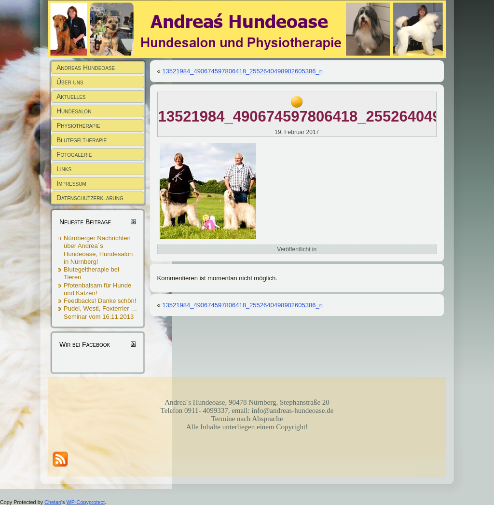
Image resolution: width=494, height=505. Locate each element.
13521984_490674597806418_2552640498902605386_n (242, 71)
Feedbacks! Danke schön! (100, 300)
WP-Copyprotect (86, 502)
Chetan (52, 502)
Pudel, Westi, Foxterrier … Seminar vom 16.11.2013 (100, 312)
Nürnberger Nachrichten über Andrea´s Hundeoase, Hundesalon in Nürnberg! (98, 249)
